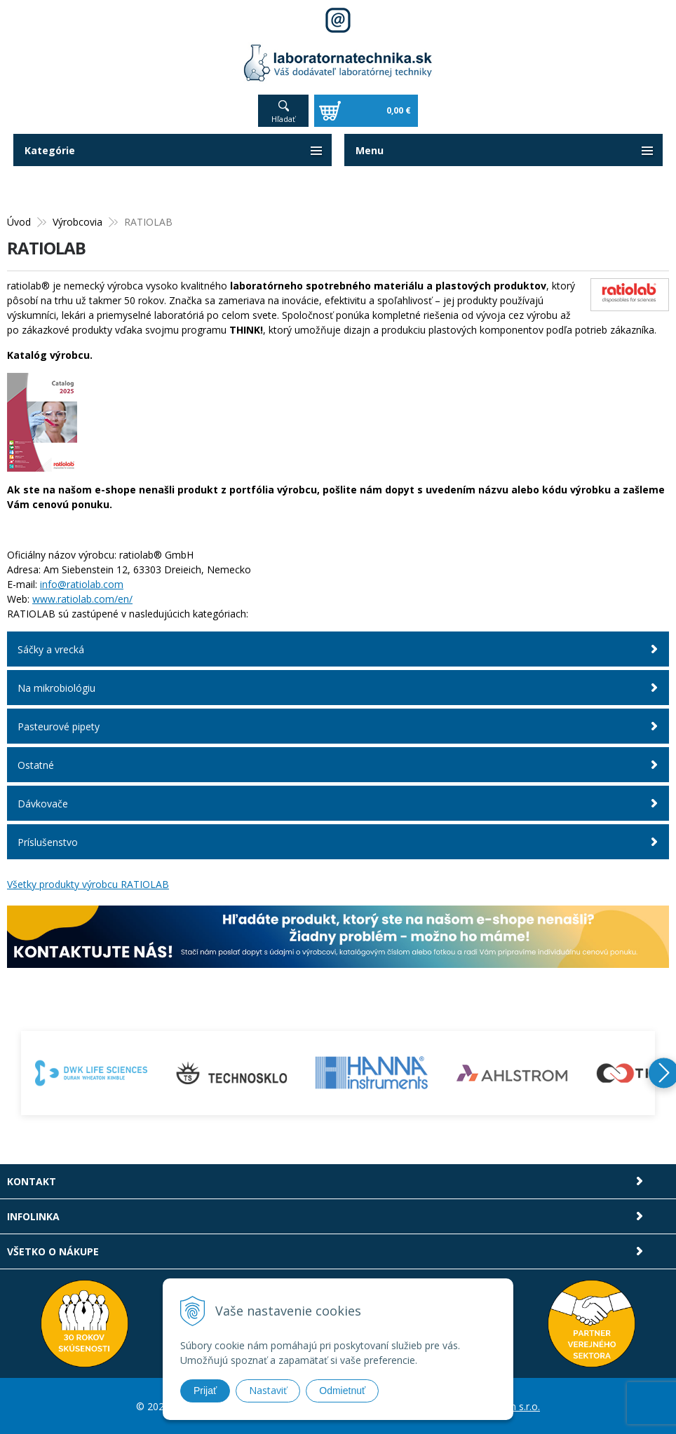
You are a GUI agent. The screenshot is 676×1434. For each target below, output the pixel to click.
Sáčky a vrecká (51, 649)
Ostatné (36, 765)
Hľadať (283, 119)
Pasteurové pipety (59, 726)
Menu (370, 150)
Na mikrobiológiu (56, 688)
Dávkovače (43, 803)
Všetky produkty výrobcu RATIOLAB (88, 884)
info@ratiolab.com (81, 584)
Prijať (205, 1390)
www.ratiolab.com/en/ (82, 599)
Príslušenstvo (48, 842)
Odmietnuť (342, 1390)
